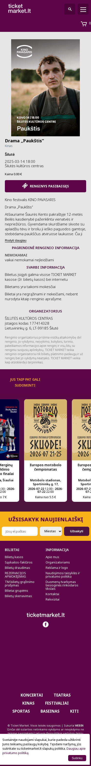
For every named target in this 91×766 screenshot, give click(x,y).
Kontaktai (52, 594)
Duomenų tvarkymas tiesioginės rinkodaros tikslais (62, 585)
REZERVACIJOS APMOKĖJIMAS (15, 575)
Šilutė (10, 154)
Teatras (62, 695)
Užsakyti (76, 531)
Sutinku (77, 758)
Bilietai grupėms (16, 590)
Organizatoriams (58, 562)
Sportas (21, 711)
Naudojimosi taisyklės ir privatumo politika (63, 575)
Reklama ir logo (57, 567)
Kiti (74, 711)
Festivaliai (57, 703)
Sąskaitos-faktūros (19, 562)
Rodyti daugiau (15, 240)
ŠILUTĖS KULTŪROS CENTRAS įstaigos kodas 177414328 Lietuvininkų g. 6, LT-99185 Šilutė (31, 323)
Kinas (8, 146)
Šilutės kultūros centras (24, 165)
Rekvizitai (52, 599)
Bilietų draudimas (17, 567)
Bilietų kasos (14, 557)
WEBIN (79, 725)
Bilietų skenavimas (18, 596)
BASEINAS (50, 711)
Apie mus (52, 557)
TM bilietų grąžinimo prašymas (19, 583)
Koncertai (32, 695)
